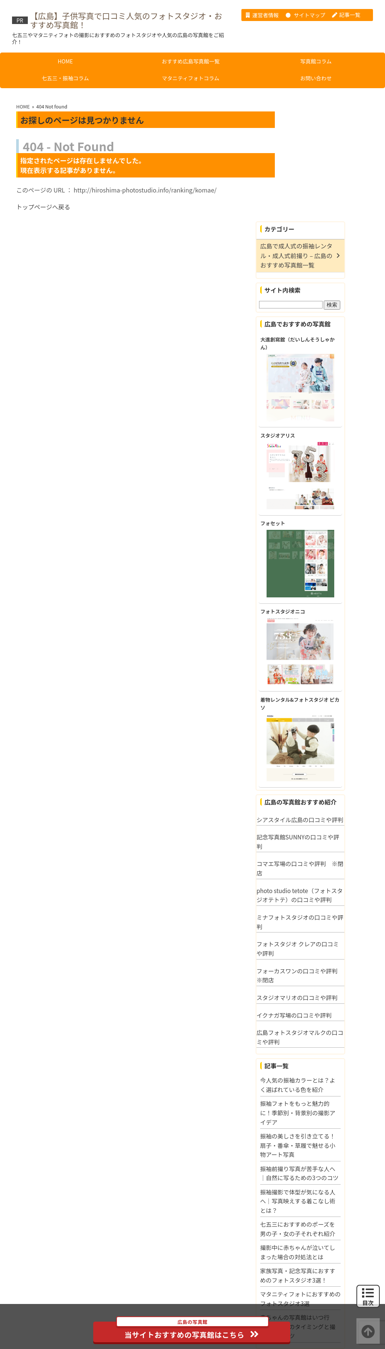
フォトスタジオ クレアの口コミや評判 (328, 849)
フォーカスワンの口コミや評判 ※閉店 (329, 875)
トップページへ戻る (43, 205)
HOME (65, 59)
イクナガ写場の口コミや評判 (324, 915)
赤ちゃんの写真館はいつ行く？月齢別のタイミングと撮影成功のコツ (328, 1237)
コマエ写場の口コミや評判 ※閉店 (327, 769)
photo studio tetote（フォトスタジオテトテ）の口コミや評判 (327, 795)
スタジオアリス (308, 324)
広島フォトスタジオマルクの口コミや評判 (327, 937)
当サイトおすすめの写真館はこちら (193, 1330)
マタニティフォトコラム (191, 76)
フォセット (303, 413)
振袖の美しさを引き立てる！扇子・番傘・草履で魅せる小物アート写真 (328, 1045)
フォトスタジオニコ (313, 501)
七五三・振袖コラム (65, 76)
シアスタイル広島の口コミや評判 (327, 715)
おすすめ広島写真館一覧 (191, 59)
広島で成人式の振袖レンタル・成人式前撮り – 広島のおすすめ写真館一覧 (327, 143)
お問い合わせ (316, 76)
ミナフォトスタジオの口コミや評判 (327, 822)
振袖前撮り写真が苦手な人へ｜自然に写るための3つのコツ (328, 1078)
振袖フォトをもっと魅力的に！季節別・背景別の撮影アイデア (328, 1013)
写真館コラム (316, 59)
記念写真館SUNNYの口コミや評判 (328, 742)
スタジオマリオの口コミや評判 (327, 897)
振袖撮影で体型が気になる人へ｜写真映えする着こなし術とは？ (328, 1111)
